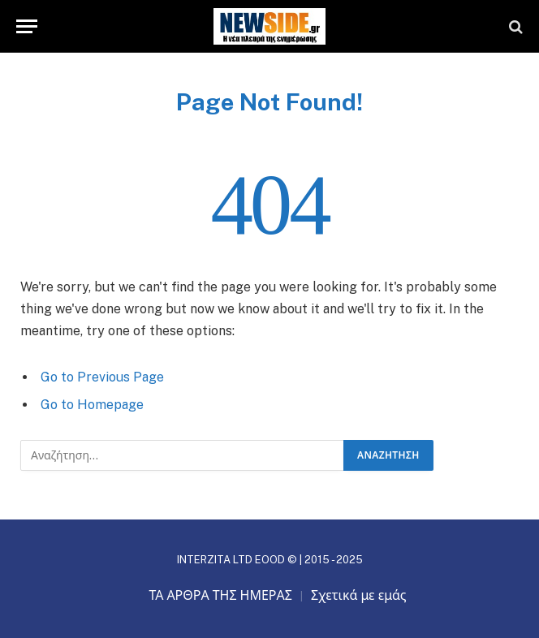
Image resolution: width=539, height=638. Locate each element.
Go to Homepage (92, 404)
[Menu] (26, 26)
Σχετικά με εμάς (359, 595)
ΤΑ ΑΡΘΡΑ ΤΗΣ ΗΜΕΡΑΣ (220, 595)
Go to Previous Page (102, 377)
